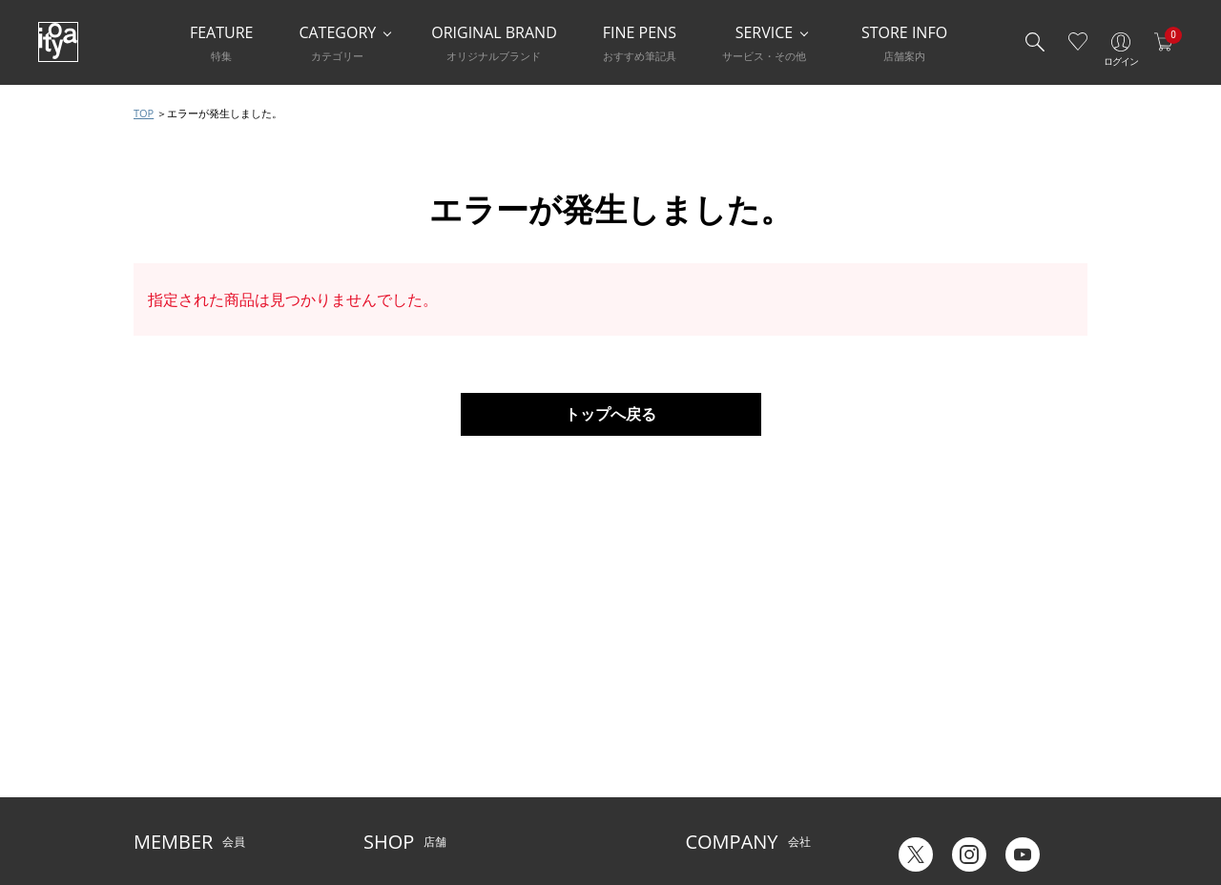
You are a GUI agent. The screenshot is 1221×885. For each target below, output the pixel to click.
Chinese (1066, 807)
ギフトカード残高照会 (946, 735)
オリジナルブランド (736, 722)
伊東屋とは (713, 694)
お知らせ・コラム (546, 752)
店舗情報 (524, 722)
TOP (144, 113)
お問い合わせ (168, 752)
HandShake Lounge (414, 752)
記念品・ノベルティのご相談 (759, 752)
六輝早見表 (917, 706)
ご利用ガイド (168, 694)
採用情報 (708, 780)
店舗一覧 (386, 694)
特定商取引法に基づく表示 (202, 810)
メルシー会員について (191, 722)
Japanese (913, 807)
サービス (524, 694)
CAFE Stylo (391, 780)
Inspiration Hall (404, 722)
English (991, 807)
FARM (378, 810)
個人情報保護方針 (179, 780)
